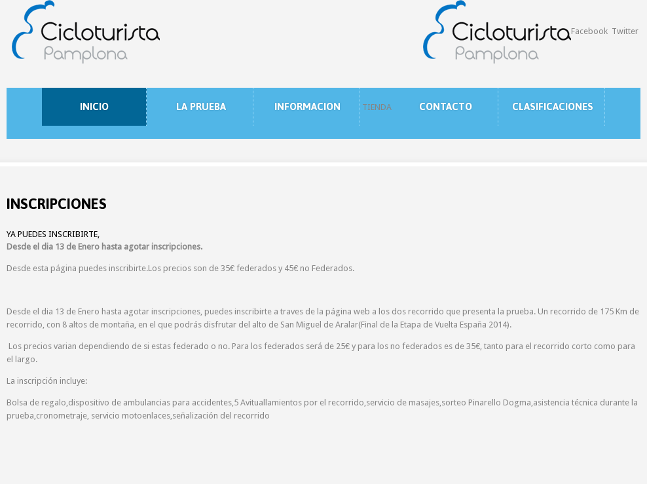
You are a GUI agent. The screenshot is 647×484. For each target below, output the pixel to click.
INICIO (94, 106)
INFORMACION (307, 106)
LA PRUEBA (201, 106)
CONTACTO (445, 106)
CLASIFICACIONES (552, 106)
